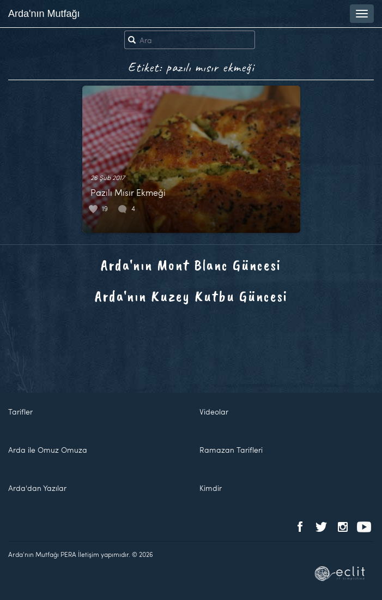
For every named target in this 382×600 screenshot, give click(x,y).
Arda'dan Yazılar (37, 488)
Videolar (213, 411)
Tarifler (20, 411)
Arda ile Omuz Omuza (47, 450)
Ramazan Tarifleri (231, 450)
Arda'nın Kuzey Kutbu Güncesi (191, 295)
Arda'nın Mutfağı (44, 13)
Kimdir (210, 488)
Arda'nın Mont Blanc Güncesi (191, 264)
